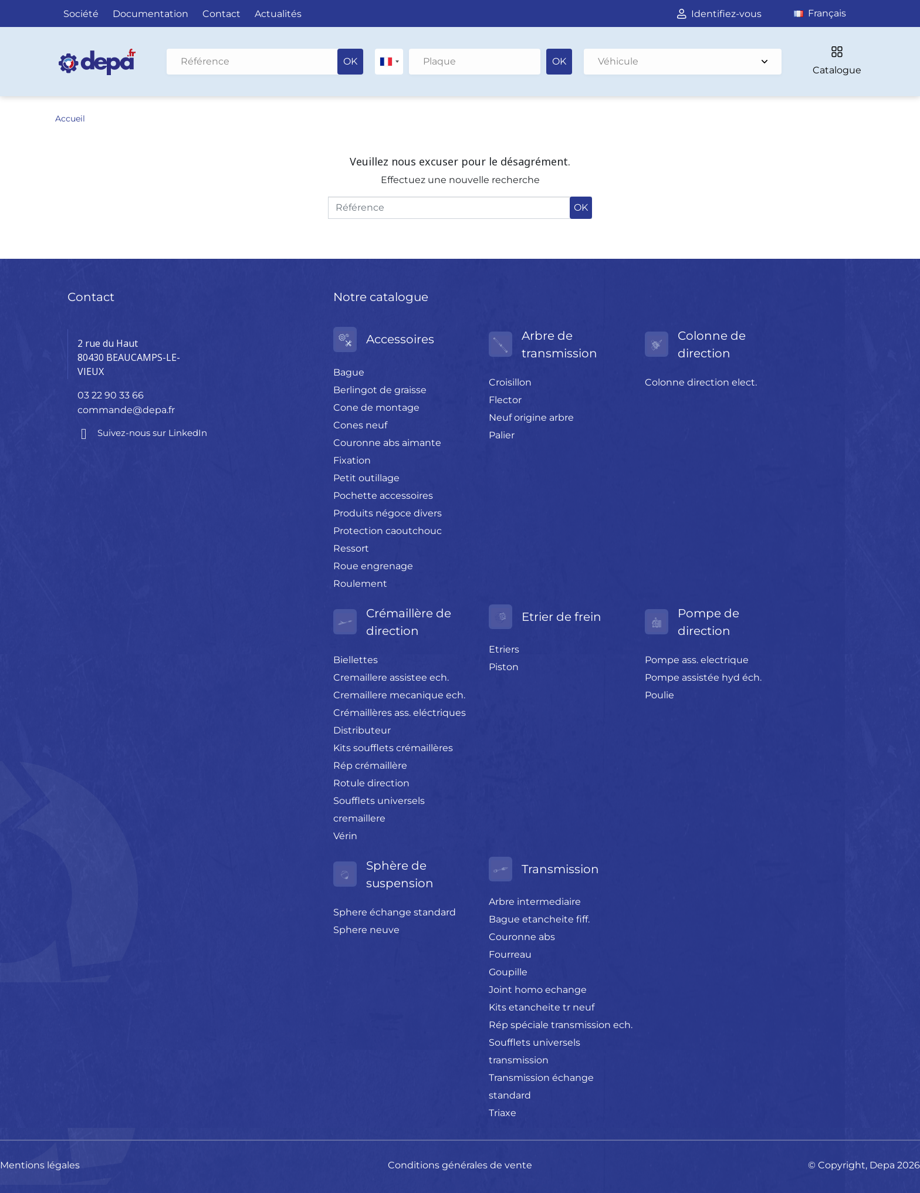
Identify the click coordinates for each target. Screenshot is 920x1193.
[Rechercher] (265, 62)
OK (350, 61)
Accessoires (400, 339)
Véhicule (682, 61)
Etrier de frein (561, 616)
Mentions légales (40, 1164)
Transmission (560, 868)
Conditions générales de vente (460, 1164)
